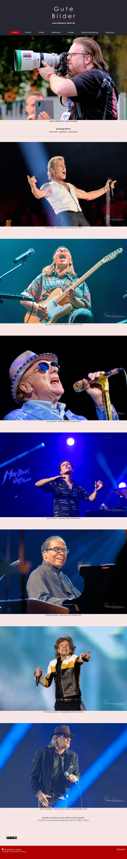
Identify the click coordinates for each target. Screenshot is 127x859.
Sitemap (18, 849)
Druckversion (8, 849)
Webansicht (121, 849)
